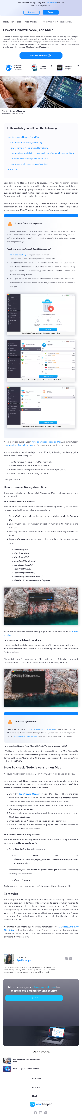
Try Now (34, 998)
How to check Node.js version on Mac (30, 159)
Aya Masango (24, 960)
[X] (45, 1113)
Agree (50, 12)
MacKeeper (8, 22)
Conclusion (12, 170)
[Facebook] (35, 1113)
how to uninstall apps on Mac (46, 442)
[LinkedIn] (40, 1113)
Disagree (31, 12)
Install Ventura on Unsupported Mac (26, 1061)
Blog (19, 22)
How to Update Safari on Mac (26, 1069)
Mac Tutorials (31, 22)
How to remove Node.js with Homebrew (28, 148)
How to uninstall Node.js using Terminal (28, 164)
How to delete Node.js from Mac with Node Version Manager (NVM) (42, 153)
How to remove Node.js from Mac (23, 137)
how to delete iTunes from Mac (19, 445)
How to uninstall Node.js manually (25, 143)
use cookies (51, 3)
